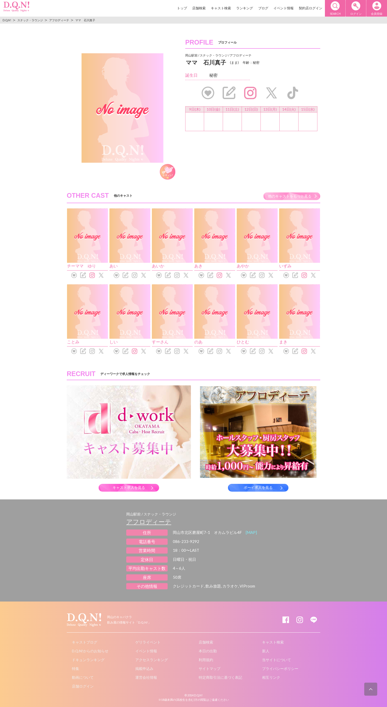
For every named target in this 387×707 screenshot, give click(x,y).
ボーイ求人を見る (258, 487)
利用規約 (206, 659)
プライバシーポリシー (280, 668)
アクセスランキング (151, 659)
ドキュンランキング (88, 659)
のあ (198, 341)
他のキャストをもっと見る (289, 196)
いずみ (285, 265)
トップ (182, 8)
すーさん (160, 341)
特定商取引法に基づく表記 (220, 677)
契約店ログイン (310, 8)
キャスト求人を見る (129, 487)
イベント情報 (283, 8)
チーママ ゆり (81, 265)
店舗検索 (199, 8)
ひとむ (243, 341)
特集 (75, 668)
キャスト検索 (221, 8)
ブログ (263, 8)
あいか (158, 265)
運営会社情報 (146, 677)
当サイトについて (276, 659)
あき (198, 265)
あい (113, 265)
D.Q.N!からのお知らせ (90, 651)
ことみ (73, 341)
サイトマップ (209, 668)
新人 (265, 651)
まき (283, 341)
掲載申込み (144, 668)
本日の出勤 (208, 651)
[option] (122, 108)
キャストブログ (84, 642)
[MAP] (251, 532)
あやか (243, 265)
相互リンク (271, 677)
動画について (83, 677)
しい (113, 341)
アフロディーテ (148, 521)
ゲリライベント (148, 642)
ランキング (244, 8)
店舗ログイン (83, 686)
